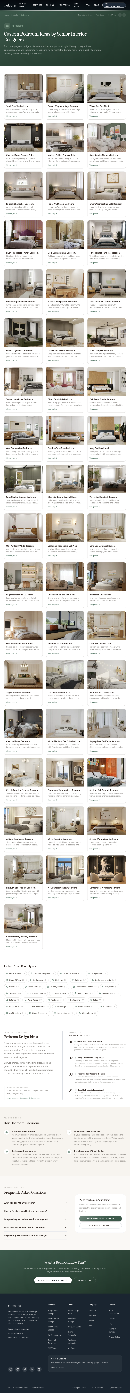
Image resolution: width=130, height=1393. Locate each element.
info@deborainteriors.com (19, 1329)
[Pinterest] (17, 1369)
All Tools (71, 1348)
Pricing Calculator (100, 1225)
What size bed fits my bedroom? (35, 1202)
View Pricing (85, 1280)
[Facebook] (24, 1369)
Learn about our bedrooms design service (25, 1098)
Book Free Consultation (53, 1280)
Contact (112, 1318)
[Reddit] (39, 1369)
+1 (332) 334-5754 (15, 1333)
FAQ (88, 5)
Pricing (50, 5)
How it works (22, 5)
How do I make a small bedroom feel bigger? (35, 1211)
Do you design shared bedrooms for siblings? (35, 1235)
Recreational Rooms (85, 15)
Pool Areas (112, 15)
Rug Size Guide (74, 1327)
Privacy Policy (114, 1337)
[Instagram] (10, 1369)
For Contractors (54, 1335)
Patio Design (100, 15)
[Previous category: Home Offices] (120, 15)
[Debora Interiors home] (9, 5)
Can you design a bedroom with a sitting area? (35, 1219)
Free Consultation (112, 5)
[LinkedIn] (32, 1369)
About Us (92, 1310)
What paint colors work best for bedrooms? (35, 1227)
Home (6, 15)
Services (37, 5)
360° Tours (77, 5)
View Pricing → (57, 1367)
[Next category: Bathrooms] (124, 15)
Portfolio (64, 5)
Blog (96, 5)
